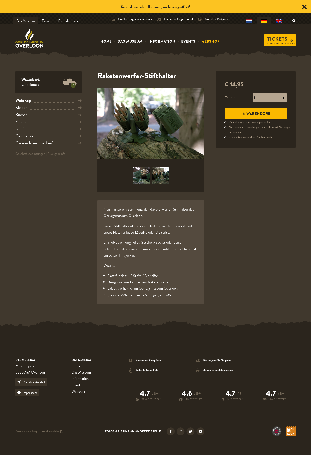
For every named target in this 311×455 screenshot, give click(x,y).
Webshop (210, 41)
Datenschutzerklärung (26, 431)
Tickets (280, 39)
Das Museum (25, 20)
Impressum (27, 392)
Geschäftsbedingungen (30, 153)
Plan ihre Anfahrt (31, 382)
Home (106, 41)
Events (46, 20)
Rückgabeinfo (56, 153)
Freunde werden (69, 20)
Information (161, 41)
